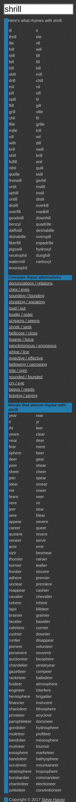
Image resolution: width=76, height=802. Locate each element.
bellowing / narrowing (28, 364)
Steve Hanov (53, 799)
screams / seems (24, 320)
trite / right (18, 370)
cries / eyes (19, 289)
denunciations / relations (31, 283)
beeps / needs (21, 389)
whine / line (19, 352)
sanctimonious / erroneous (33, 345)
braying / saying (23, 395)
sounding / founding (26, 295)
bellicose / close (23, 333)
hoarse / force (21, 339)
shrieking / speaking (27, 302)
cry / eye (16, 383)
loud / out (17, 308)
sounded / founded (26, 377)
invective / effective (26, 358)
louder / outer (21, 314)
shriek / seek (20, 327)
